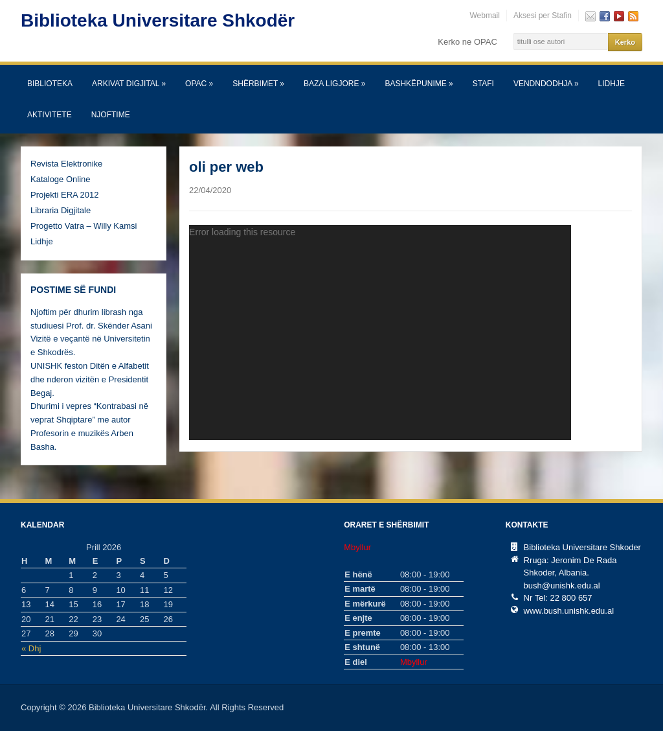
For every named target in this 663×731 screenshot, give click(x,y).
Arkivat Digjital (129, 83)
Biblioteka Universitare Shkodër (158, 20)
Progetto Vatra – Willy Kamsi (83, 226)
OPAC (199, 83)
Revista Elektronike (66, 163)
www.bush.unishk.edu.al (569, 611)
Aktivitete (49, 114)
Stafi (483, 83)
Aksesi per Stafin (542, 15)
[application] (380, 332)
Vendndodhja (546, 83)
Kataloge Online (60, 179)
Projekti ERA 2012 (64, 195)
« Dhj (31, 648)
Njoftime (110, 114)
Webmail (484, 15)
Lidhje (611, 83)
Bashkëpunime (419, 83)
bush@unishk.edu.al (562, 585)
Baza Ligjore (334, 83)
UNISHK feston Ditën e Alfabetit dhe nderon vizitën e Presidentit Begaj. (89, 379)
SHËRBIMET (258, 83)
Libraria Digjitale (60, 210)
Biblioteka (50, 83)
